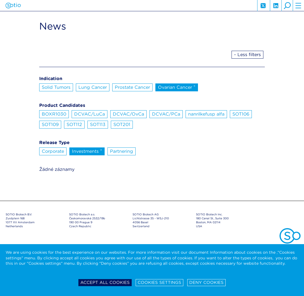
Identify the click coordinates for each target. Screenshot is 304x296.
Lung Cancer (92, 87)
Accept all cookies (105, 282)
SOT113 (97, 124)
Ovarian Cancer (176, 87)
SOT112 (74, 124)
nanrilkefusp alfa (206, 114)
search (287, 5)
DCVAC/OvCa (128, 114)
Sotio (13, 5)
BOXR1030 (54, 114)
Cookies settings (159, 282)
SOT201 (121, 124)
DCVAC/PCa (166, 114)
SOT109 (50, 124)
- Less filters (247, 54)
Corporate (53, 151)
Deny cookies (206, 282)
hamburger (298, 5)
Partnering (121, 151)
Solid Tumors (56, 87)
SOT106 (240, 114)
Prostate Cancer (132, 87)
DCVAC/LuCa (89, 114)
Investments (87, 151)
